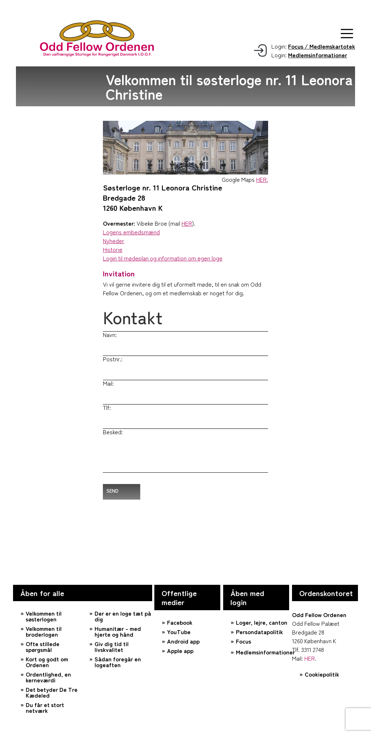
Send (112, 490)
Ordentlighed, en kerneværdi (48, 677)
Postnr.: (112, 359)
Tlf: (107, 407)
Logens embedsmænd (131, 231)
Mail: (108, 383)
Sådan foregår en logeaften (118, 662)
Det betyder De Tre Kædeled (52, 692)
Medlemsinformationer (262, 652)
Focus (243, 641)
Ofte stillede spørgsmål (42, 646)
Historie (112, 249)
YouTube (179, 632)
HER (187, 223)
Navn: (110, 334)
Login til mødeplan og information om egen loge (162, 258)
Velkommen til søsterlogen (44, 616)
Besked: (113, 432)
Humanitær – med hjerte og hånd (118, 631)
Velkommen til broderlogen (44, 631)
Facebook (179, 622)
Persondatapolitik (259, 632)
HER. (262, 179)
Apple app (180, 650)
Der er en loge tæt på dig (123, 616)
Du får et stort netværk (45, 707)
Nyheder (113, 240)
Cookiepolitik (322, 674)
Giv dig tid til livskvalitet (112, 646)
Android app (183, 641)
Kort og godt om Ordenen (47, 662)
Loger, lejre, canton (261, 622)
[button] (347, 33)
